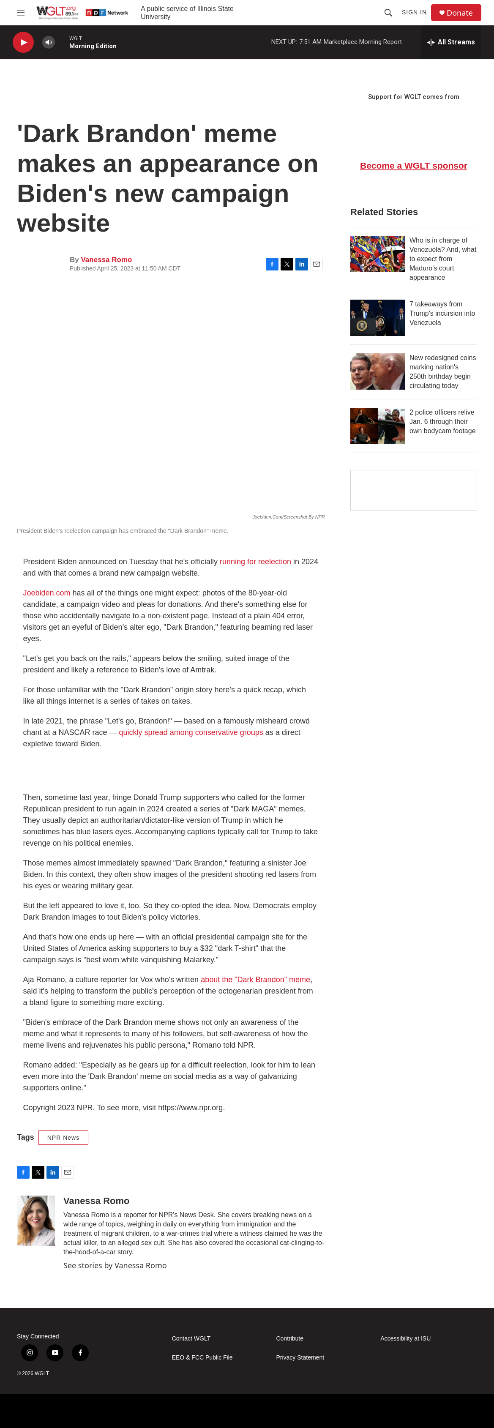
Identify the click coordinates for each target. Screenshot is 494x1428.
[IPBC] (378, 1411)
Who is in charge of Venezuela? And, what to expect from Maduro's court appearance (442, 259)
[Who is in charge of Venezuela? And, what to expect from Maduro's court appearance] (377, 254)
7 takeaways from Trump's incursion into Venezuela (442, 313)
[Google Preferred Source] (414, 490)
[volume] (48, 42)
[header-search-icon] (388, 12)
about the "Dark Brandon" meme (255, 979)
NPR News (63, 1137)
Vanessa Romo (106, 260)
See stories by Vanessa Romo (115, 1265)
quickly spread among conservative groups (191, 732)
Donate (460, 12)
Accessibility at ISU (405, 1338)
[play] (23, 42)
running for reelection (255, 561)
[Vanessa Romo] (36, 1221)
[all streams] (451, 42)
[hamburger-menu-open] (21, 12)
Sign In (414, 12)
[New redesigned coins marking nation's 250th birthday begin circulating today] (377, 371)
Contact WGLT (191, 1338)
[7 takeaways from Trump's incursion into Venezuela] (377, 318)
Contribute (289, 1338)
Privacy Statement (300, 1357)
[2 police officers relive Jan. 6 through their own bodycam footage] (377, 426)
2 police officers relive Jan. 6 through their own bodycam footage (442, 421)
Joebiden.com (47, 593)
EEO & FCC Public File (202, 1357)
